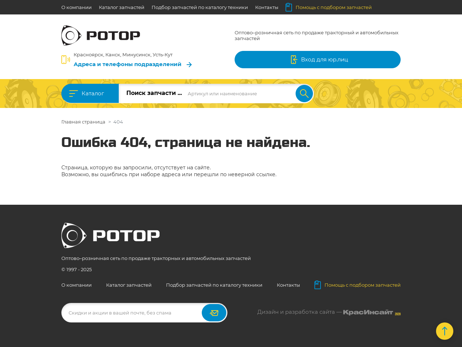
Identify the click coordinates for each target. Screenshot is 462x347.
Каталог (93, 93)
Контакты (266, 7)
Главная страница (83, 122)
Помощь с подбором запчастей (329, 7)
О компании (76, 7)
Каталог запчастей (121, 7)
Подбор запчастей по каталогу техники (200, 7)
